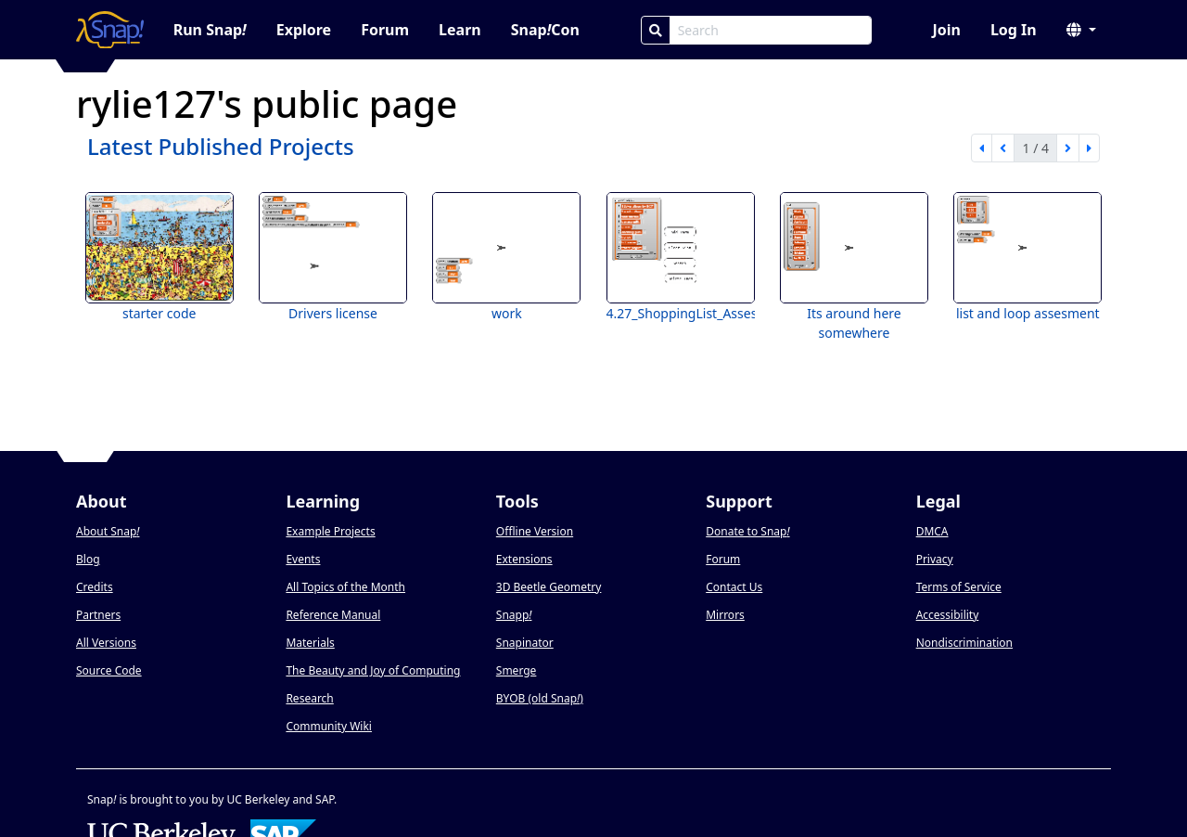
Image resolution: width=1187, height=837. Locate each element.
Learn (460, 29)
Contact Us (734, 587)
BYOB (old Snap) (539, 698)
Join (946, 29)
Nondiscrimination (964, 642)
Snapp (514, 615)
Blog (88, 559)
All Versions (106, 642)
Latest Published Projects (220, 146)
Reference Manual (333, 615)
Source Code (109, 670)
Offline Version (534, 531)
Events (303, 559)
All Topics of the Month (345, 587)
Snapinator (525, 642)
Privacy (934, 559)
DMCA (932, 531)
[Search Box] (771, 30)
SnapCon (545, 29)
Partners (98, 615)
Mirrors (725, 615)
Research (309, 698)
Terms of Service (959, 587)
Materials (310, 642)
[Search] (655, 30)
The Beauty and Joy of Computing (373, 670)
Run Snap (210, 29)
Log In (1013, 29)
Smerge (516, 670)
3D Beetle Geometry (549, 587)
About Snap (107, 531)
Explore (303, 29)
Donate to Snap (747, 531)
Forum (385, 29)
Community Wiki (329, 726)
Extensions (524, 559)
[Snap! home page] (110, 29)
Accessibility (947, 615)
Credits (94, 587)
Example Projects (330, 531)
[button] (1081, 29)
